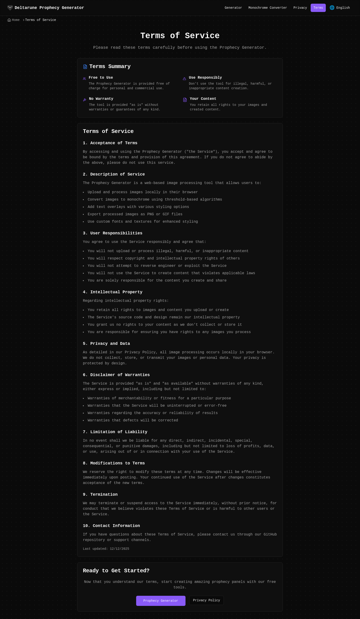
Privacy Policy (206, 600)
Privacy (300, 8)
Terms (318, 8)
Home (13, 20)
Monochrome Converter (267, 8)
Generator (233, 8)
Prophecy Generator (160, 601)
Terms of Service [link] (40, 20)
